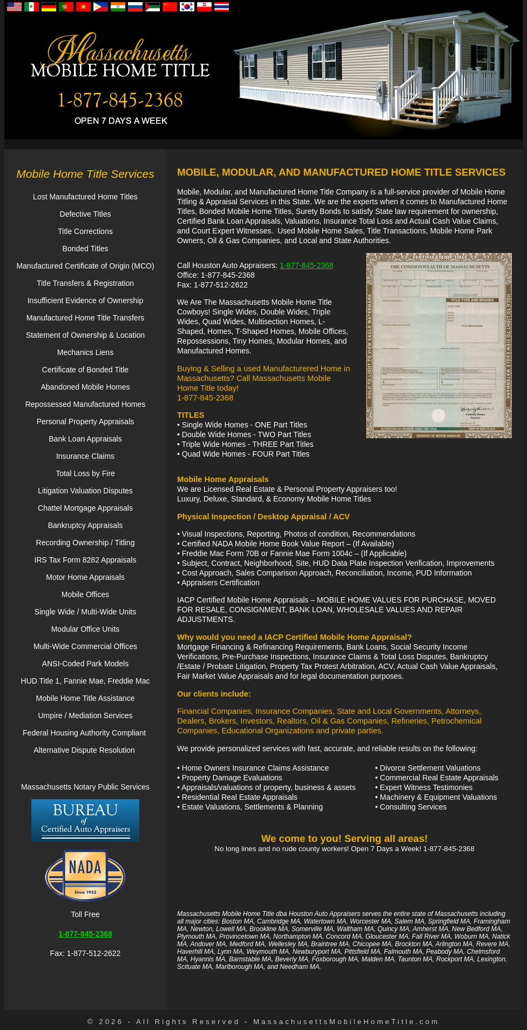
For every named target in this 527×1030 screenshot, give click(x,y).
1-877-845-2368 (307, 265)
